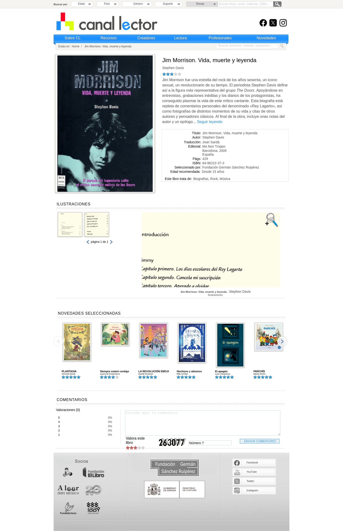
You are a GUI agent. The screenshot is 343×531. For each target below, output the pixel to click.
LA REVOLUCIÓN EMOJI (153, 371)
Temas (200, 3)
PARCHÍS (259, 371)
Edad (81, 3)
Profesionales (220, 38)
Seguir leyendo (209, 122)
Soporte (168, 3)
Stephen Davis (173, 68)
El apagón (221, 371)
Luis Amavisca (222, 374)
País (107, 3)
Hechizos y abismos (189, 371)
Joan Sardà (211, 142)
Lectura (180, 38)
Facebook (252, 462)
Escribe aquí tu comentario (202, 423)
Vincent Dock (68, 374)
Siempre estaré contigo (114, 371)
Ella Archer (182, 374)
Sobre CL (73, 38)
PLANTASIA (69, 371)
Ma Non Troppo (214, 146)
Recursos (109, 38)
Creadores (146, 38)
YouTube (252, 471)
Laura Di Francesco (110, 374)
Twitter (250, 481)
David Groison (145, 374)
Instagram (252, 490)
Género (137, 3)
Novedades (266, 38)
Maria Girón (259, 374)
